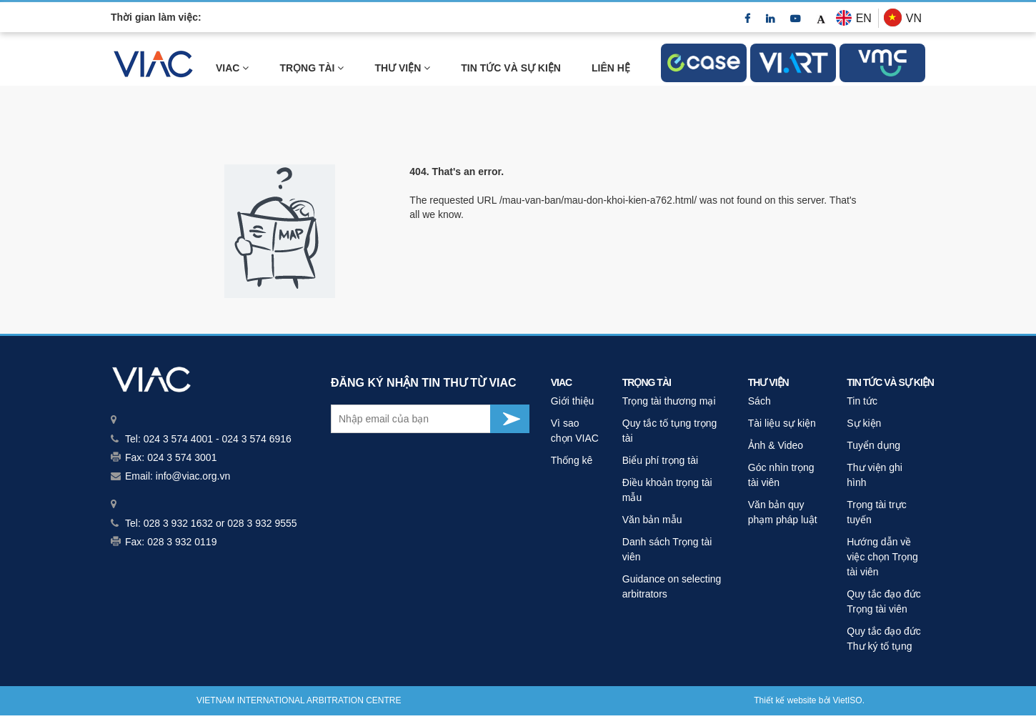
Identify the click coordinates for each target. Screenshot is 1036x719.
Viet (840, 700)
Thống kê (572, 460)
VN (914, 18)
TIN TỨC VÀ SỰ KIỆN (511, 68)
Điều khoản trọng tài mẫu (667, 490)
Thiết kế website (785, 700)
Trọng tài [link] (311, 68)
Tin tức (862, 401)
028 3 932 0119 (181, 541)
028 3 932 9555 (262, 523)
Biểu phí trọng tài (660, 460)
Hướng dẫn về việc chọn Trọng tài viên (882, 556)
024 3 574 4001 (178, 439)
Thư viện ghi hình (874, 475)
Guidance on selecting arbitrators (672, 586)
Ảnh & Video (775, 445)
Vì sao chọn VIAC (575, 430)
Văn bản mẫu (652, 519)
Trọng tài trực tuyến (876, 512)
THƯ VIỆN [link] (402, 68)
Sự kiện (864, 423)
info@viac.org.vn (193, 476)
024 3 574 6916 (256, 439)
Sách (759, 401)
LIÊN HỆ (611, 68)
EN (864, 18)
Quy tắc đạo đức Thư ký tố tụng (884, 638)
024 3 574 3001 (181, 457)
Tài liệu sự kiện (782, 423)
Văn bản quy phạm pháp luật (782, 512)
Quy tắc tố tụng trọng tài (669, 430)
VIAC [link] (232, 68)
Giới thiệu (572, 401)
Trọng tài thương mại (669, 401)
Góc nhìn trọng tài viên (781, 475)
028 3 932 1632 (178, 523)
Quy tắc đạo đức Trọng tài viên (884, 601)
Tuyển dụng (873, 445)
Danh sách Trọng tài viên (667, 549)
